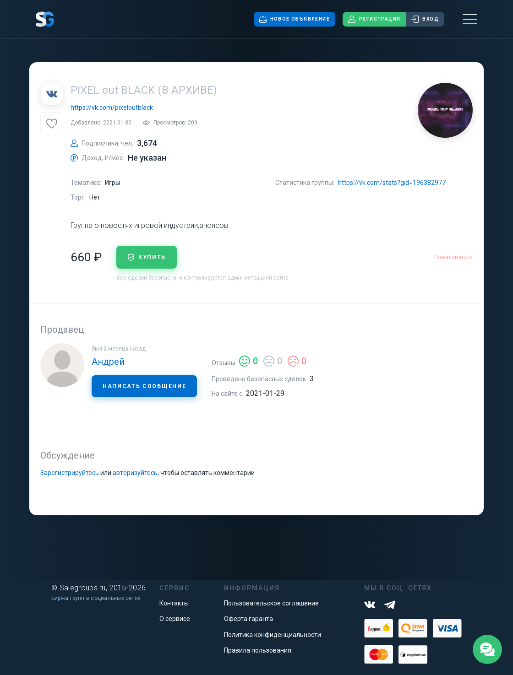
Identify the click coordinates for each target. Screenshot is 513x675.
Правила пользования (257, 650)
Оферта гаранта (248, 618)
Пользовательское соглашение (271, 603)
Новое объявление (294, 19)
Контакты (174, 603)
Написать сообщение (144, 386)
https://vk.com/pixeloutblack (112, 107)
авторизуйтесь (135, 472)
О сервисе (174, 618)
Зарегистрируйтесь (69, 472)
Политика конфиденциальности (272, 634)
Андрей (108, 361)
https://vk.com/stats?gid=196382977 (392, 182)
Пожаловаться (453, 257)
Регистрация (374, 19)
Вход (425, 19)
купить (146, 257)
